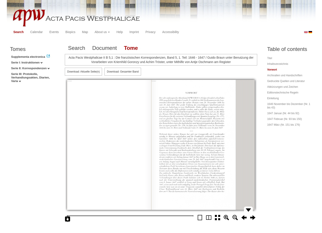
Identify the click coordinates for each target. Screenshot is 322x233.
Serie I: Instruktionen (27, 62)
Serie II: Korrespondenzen (30, 68)
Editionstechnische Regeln (282, 92)
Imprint (134, 32)
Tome (131, 48)
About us (102, 32)
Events (54, 32)
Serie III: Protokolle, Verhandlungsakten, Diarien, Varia (30, 77)
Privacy (150, 32)
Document (104, 48)
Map (85, 32)
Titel (269, 58)
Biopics (70, 32)
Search (18, 32)
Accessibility (170, 32)
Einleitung (273, 98)
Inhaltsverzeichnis (277, 63)
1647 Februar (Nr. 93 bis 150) (284, 119)
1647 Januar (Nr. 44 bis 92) (283, 113)
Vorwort (272, 69)
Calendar (36, 32)
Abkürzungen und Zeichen (282, 86)
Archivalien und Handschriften (284, 75)
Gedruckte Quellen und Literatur (286, 81)
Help (119, 32)
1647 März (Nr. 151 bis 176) (283, 124)
